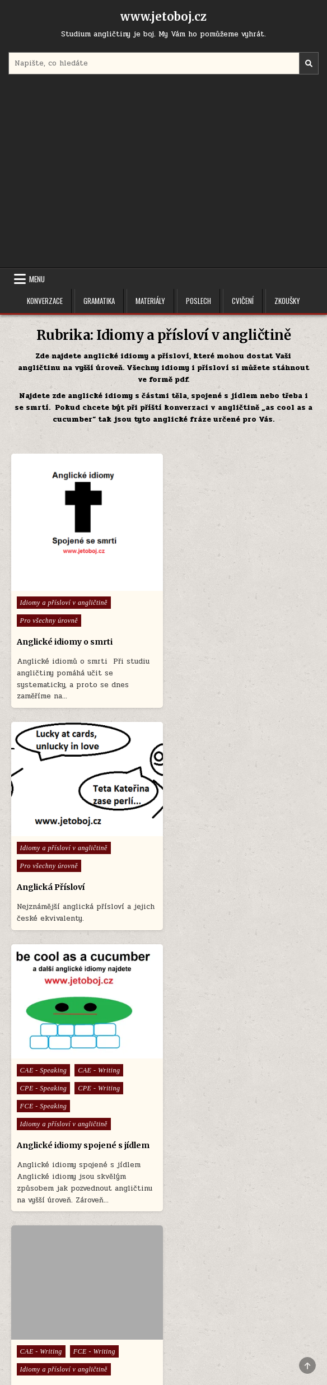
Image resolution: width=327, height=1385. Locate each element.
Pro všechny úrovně (49, 618)
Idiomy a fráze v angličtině (225, 883)
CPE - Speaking (43, 861)
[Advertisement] (163, 172)
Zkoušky (287, 300)
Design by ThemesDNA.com (163, 1356)
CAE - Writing (99, 843)
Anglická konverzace (205, 1123)
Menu (37, 279)
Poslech (198, 300)
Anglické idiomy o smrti (65, 639)
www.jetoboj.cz (163, 17)
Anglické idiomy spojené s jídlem (83, 918)
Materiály (150, 300)
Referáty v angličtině (51, 1159)
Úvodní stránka (134, 1314)
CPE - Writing (99, 861)
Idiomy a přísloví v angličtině (64, 600)
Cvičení (243, 300)
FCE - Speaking (43, 879)
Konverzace (45, 300)
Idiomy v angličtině (55, 1180)
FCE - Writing (250, 843)
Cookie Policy (196, 1314)
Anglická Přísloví (206, 617)
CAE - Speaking (43, 843)
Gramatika (99, 300)
